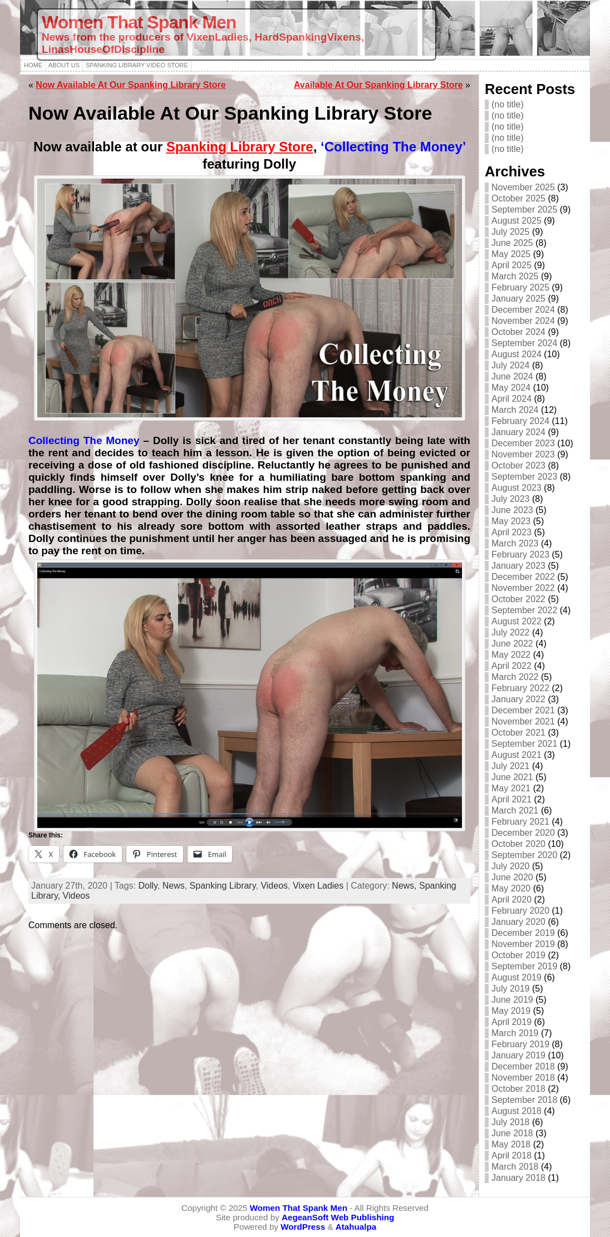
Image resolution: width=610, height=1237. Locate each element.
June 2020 (512, 877)
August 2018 (516, 1111)
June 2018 (512, 1133)
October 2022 (518, 599)
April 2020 (511, 899)
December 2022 (523, 576)
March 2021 (515, 810)
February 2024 (520, 421)
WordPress (303, 1226)
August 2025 (516, 220)
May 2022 (510, 654)
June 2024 (512, 376)
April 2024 (511, 398)
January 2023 (518, 565)
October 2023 (518, 465)
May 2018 (510, 1144)
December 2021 (523, 710)
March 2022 (515, 677)
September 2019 (524, 966)
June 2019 (512, 999)
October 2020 (518, 844)
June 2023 (512, 510)
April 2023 (511, 532)
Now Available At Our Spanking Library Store (130, 85)
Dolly (147, 885)
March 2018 (515, 1166)
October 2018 (518, 1088)
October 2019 (518, 955)
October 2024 (518, 332)
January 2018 (518, 1177)
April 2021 (511, 799)
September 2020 (524, 855)
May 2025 (510, 254)
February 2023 (520, 554)
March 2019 (515, 1033)
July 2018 (510, 1122)
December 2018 (523, 1066)
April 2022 (511, 666)
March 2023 (515, 543)
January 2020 (518, 921)
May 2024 (510, 387)
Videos (274, 885)
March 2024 (515, 410)
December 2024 (523, 309)
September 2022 (524, 610)
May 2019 (510, 1011)
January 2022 (518, 699)
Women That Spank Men (139, 22)
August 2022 (516, 621)
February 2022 (520, 688)
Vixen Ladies (318, 885)
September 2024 (524, 343)
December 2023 (523, 443)
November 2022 (523, 588)
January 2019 (518, 1055)
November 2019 (523, 944)
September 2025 (524, 209)
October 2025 (518, 198)
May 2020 (510, 888)
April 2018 (511, 1155)
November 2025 (523, 187)
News (174, 885)
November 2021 (523, 721)
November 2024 (523, 321)
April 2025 (511, 265)
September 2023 (524, 476)
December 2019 (523, 933)
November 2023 (523, 454)
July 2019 (510, 988)
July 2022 (510, 632)
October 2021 (518, 732)
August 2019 (516, 977)
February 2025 (520, 287)
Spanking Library (223, 885)
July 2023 (510, 499)
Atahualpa (356, 1226)
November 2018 (523, 1077)
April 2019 (511, 1022)
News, (405, 885)
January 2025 (518, 298)
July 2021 (510, 766)
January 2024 (518, 432)
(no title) (507, 104)
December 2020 (523, 832)
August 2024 (516, 354)
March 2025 (515, 276)
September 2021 (524, 743)
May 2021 (510, 788)
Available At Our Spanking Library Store (378, 85)
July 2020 (510, 866)
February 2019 (520, 1044)
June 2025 (512, 243)
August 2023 (516, 487)
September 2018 (524, 1100)
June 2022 (512, 643)
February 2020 (520, 910)
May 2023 (510, 521)
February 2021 (520, 821)
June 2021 (512, 777)
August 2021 (516, 755)
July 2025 (510, 231)
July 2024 (510, 365)
